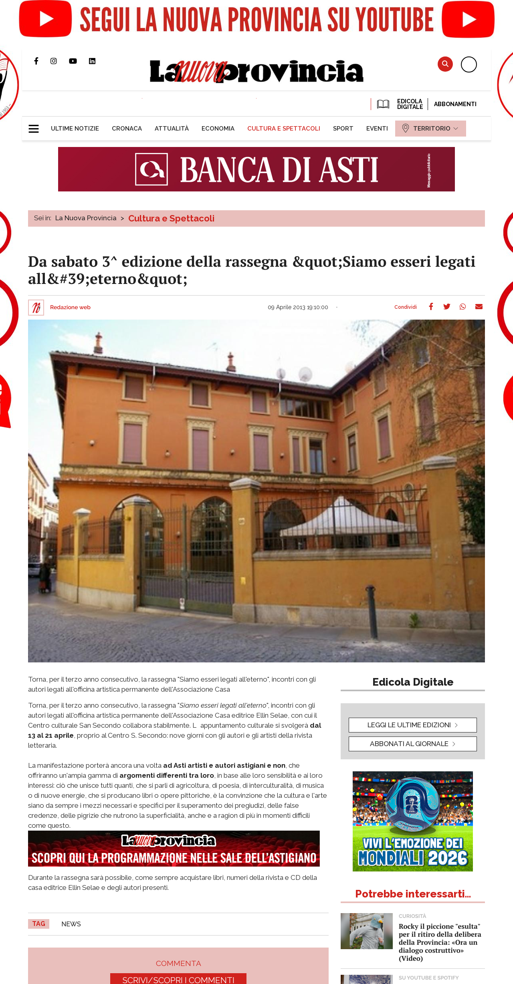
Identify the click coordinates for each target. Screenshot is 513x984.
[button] (36, 125)
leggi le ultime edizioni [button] (409, 725)
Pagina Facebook (42, 60)
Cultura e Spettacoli (171, 218)
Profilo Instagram (59, 60)
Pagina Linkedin (98, 60)
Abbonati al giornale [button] (409, 744)
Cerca (445, 63)
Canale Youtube (79, 60)
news (71, 924)
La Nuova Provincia (86, 218)
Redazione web (70, 307)
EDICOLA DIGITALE (399, 104)
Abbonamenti (455, 104)
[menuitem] (75, 129)
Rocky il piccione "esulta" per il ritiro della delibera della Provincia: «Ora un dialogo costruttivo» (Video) (440, 942)
